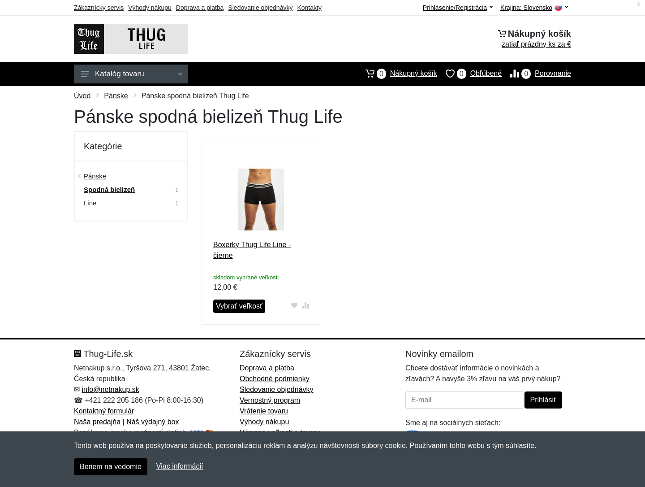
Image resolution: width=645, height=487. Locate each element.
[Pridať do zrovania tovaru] (305, 305)
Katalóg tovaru (131, 74)
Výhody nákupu (150, 7)
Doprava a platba (200, 7)
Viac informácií (179, 466)
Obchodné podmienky (275, 379)
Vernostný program (270, 400)
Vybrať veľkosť (239, 306)
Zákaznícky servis (99, 7)
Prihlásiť (543, 400)
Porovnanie (536, 73)
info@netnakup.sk (110, 389)
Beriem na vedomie (111, 466)
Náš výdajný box (152, 422)
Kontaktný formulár (104, 411)
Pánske (116, 96)
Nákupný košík (397, 73)
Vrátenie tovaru (264, 411)
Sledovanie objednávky (260, 7)
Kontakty (309, 7)
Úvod (82, 96)
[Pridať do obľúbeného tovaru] (294, 305)
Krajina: (534, 7)
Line (90, 203)
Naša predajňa (97, 422)
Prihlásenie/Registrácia (458, 7)
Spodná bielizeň (109, 189)
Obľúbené (469, 73)
